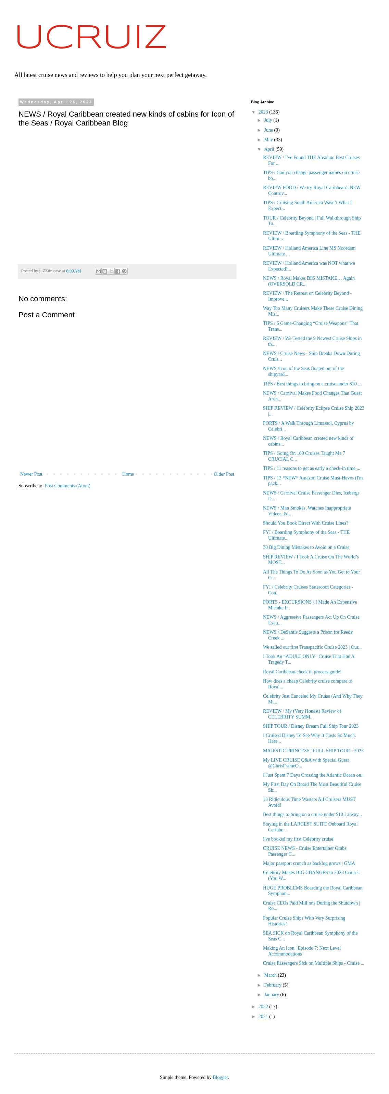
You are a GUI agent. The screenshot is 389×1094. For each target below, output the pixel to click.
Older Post (224, 474)
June (269, 130)
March (271, 975)
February (273, 985)
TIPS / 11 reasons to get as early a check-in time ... (311, 468)
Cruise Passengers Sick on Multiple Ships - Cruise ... (313, 963)
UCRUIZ (91, 38)
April (269, 149)
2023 (264, 112)
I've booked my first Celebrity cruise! (299, 839)
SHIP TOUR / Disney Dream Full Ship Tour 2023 (311, 726)
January (272, 994)
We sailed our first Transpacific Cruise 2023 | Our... (312, 647)
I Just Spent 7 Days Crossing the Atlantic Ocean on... (314, 775)
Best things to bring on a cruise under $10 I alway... (312, 814)
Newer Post (31, 474)
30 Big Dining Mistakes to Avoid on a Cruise (306, 547)
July (268, 120)
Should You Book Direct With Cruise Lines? (305, 523)
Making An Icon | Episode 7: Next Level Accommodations (302, 951)
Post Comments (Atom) (67, 485)
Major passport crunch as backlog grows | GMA (309, 863)
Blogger (220, 1077)
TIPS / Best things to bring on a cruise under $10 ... (312, 383)
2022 (264, 1006)
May (269, 139)
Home (128, 474)
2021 (264, 1016)
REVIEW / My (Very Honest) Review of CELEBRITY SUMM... (302, 714)
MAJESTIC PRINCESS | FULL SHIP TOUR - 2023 (313, 750)
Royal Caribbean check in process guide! (302, 671)
